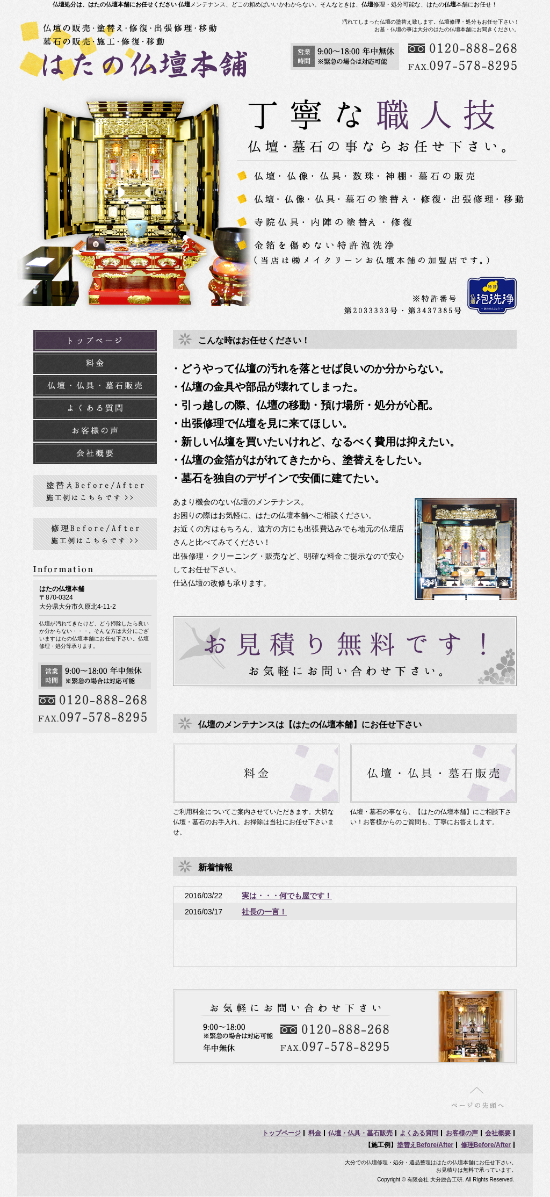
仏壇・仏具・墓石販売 (360, 1133)
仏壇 (184, 4)
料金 (314, 1133)
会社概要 (498, 1133)
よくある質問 (419, 1133)
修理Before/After (486, 1145)
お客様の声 (462, 1133)
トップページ (281, 1133)
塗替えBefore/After (425, 1145)
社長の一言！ (264, 911)
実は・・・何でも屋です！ (287, 895)
